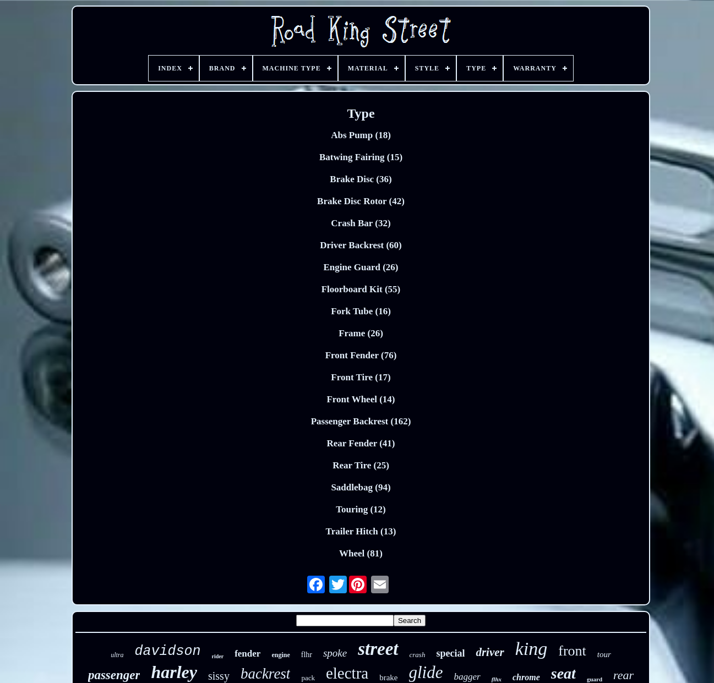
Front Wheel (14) (360, 399)
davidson (167, 651)
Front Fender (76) (361, 355)
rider (218, 656)
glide (426, 672)
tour (604, 654)
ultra (117, 655)
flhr (306, 655)
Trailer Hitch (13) (361, 531)
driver (490, 652)
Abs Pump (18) (361, 135)
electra (347, 673)
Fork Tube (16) (361, 311)
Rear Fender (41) (360, 443)
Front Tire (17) (360, 377)
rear (623, 675)
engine (280, 655)
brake (388, 677)
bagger (467, 676)
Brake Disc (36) (360, 179)
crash (418, 655)
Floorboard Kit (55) (361, 289)
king (531, 648)
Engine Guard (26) (360, 267)
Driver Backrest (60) (361, 245)
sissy (219, 676)
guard (594, 679)
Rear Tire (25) (361, 465)
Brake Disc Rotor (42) (361, 201)
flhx (497, 679)
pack (308, 678)
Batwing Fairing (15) (360, 157)
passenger (114, 675)
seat (563, 673)
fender (247, 653)
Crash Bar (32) (360, 223)
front (572, 651)
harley (174, 672)
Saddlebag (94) (360, 487)
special (450, 653)
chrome (526, 677)
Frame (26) (361, 333)
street (378, 649)
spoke (335, 653)
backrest (265, 673)
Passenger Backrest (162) (361, 421)
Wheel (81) (361, 553)
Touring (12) (361, 509)
